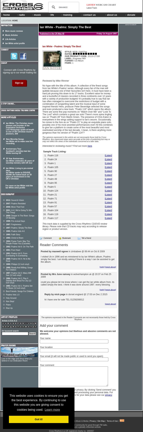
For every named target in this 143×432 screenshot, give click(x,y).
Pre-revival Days (15, 221)
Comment (46, 238)
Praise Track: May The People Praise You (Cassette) (18, 242)
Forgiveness (13, 224)
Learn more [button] (52, 409)
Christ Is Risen (14, 238)
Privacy (93, 421)
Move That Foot (15, 207)
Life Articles (10, 39)
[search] (63, 7)
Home (15, 21)
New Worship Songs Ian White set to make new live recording (19, 141)
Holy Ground (11, 298)
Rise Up (9, 308)
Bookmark (65, 238)
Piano (8, 305)
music (36, 14)
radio (21, 14)
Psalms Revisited (16, 204)
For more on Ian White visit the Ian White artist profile (19, 187)
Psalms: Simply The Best (19, 228)
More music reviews (14, 31)
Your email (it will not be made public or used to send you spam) (71, 356)
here (90, 146)
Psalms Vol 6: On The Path (20, 247)
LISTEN (91, 4)
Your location (46, 347)
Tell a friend (84, 238)
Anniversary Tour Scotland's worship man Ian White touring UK (18, 151)
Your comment (47, 365)
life (51, 14)
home (6, 14)
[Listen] (108, 155)
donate (130, 14)
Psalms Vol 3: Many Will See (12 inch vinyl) (18, 274)
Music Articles (11, 35)
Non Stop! (10, 301)
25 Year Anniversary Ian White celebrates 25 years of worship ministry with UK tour (20, 161)
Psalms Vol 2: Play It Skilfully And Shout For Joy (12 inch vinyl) (18, 280)
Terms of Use (112, 421)
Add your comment (54, 325)
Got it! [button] (39, 419)
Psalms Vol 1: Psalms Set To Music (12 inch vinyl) (19, 287)
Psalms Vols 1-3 (12, 295)
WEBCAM (101, 4)
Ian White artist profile (15, 43)
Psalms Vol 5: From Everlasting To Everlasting (16, 254)
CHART (112, 4)
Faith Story (13, 235)
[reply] (102, 267)
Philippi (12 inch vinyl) (17, 264)
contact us (89, 14)
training (66, 14)
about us (111, 14)
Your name (45, 338)
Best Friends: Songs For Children (20, 291)
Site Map (101, 421)
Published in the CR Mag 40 (52, 34)
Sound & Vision (15, 200)
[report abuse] (110, 267)
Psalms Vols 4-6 (15, 231)
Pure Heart (13, 250)
